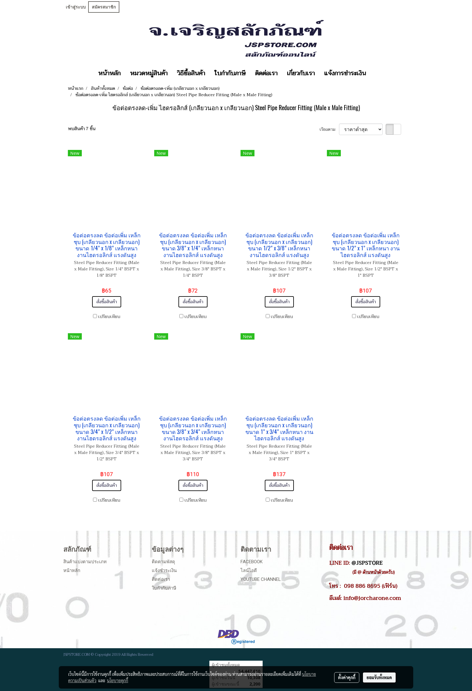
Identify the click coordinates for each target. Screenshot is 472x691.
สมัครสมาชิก (104, 7)
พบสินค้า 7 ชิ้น (81, 129)
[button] (376, 73)
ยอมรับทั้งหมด (379, 677)
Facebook (252, 561)
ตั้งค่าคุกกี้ (346, 677)
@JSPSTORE (367, 563)
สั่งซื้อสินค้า (106, 301)
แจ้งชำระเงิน (164, 570)
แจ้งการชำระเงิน (345, 73)
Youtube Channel (261, 579)
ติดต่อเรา (266, 73)
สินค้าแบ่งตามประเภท (85, 561)
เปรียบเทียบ (109, 316)
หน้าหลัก (109, 73)
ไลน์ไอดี (249, 570)
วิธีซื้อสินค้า (191, 73)
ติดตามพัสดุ (163, 561)
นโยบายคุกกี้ (117, 680)
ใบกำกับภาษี (230, 73)
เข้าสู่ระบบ (76, 7)
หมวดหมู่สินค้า (149, 73)
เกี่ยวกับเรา (301, 73)
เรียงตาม (329, 129)
